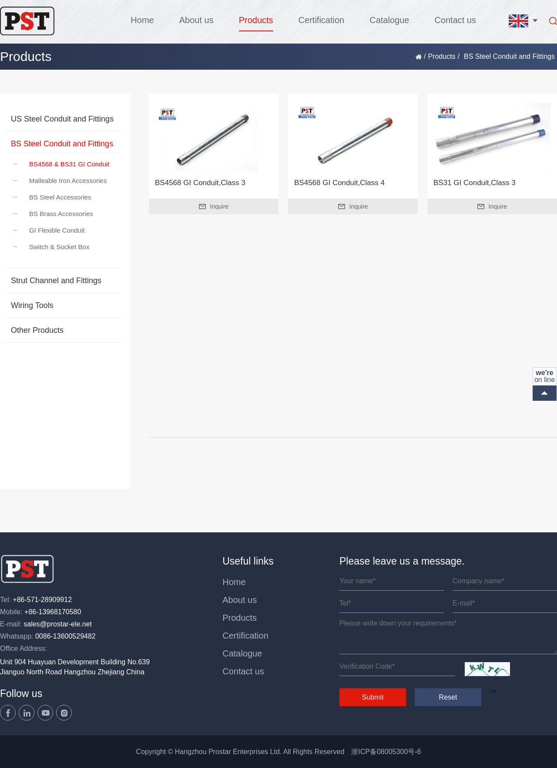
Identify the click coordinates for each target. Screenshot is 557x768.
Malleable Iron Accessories (60, 180)
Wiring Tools (32, 305)
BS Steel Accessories (52, 197)
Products (256, 20)
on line (544, 376)
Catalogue (389, 20)
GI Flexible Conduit (49, 230)
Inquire (214, 206)
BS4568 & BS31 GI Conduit (61, 164)
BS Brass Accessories (53, 213)
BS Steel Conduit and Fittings (62, 143)
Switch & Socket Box (51, 246)
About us (196, 20)
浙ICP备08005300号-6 (386, 751)
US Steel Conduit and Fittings (62, 119)
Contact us (455, 20)
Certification (322, 20)
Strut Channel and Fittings (56, 280)
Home (142, 20)
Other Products (37, 330)
